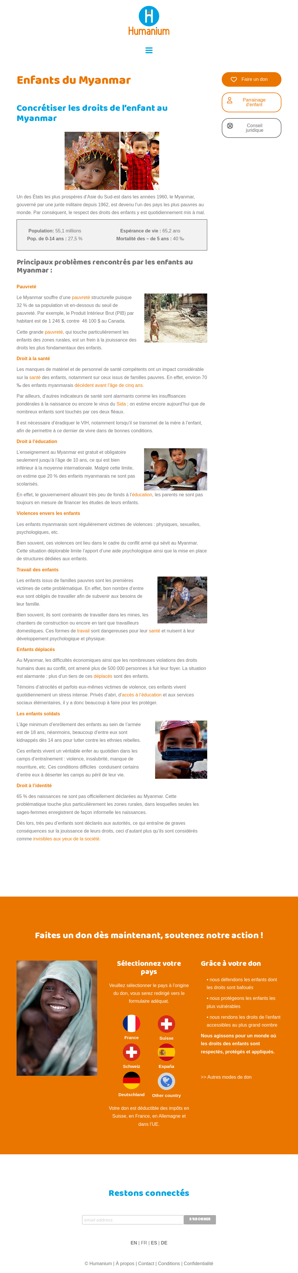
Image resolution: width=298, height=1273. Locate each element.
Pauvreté (26, 286)
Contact (146, 1263)
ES (154, 1242)
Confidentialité (198, 1263)
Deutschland (131, 1084)
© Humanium (98, 1263)
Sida (121, 403)
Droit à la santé (33, 358)
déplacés (103, 676)
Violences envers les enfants (48, 513)
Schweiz (131, 1056)
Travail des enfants (37, 569)
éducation (142, 494)
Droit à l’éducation (37, 441)
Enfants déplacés (36, 649)
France (131, 1027)
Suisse (166, 1028)
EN (134, 1242)
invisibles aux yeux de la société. (67, 838)
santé (35, 377)
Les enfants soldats (38, 713)
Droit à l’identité (34, 785)
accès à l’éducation (142, 694)
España (166, 1056)
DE (164, 1242)
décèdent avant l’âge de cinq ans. (109, 385)
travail (83, 630)
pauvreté (80, 297)
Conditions (169, 1263)
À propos (125, 1263)
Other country (166, 1085)
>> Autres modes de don (226, 1077)
